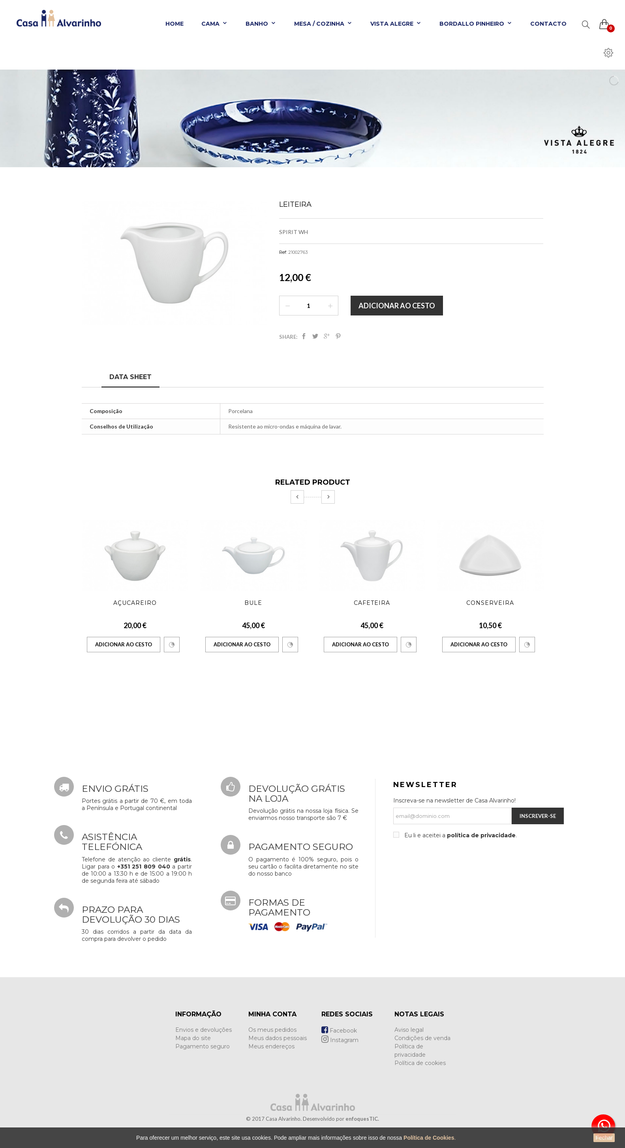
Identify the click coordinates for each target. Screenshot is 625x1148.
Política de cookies (420, 1063)
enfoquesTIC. (362, 1119)
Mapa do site (193, 1038)
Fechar (604, 1138)
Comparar (172, 645)
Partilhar (304, 336)
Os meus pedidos (272, 1029)
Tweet (315, 336)
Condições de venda (422, 1038)
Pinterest (338, 336)
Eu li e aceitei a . (460, 835)
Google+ (327, 336)
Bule (253, 602)
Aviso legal (409, 1029)
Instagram (339, 1040)
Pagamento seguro (202, 1046)
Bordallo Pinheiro (475, 24)
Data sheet (130, 377)
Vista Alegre (396, 24)
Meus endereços (271, 1046)
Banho (261, 24)
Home (174, 23)
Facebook (339, 1030)
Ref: (283, 252)
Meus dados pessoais (277, 1038)
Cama (214, 24)
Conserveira (490, 602)
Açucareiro (135, 602)
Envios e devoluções (203, 1029)
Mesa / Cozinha (323, 24)
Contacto (548, 23)
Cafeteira (372, 602)
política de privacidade (481, 835)
